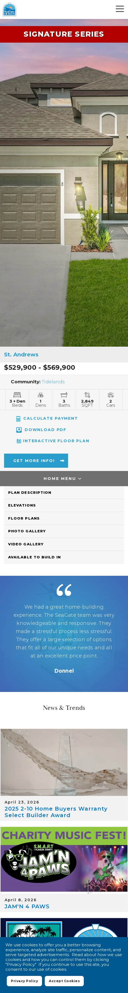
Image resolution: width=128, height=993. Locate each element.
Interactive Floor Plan (52, 441)
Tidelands (53, 381)
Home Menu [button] (60, 478)
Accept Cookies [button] (64, 982)
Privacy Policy (24, 981)
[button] (34, 463)
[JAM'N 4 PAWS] (64, 860)
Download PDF (41, 430)
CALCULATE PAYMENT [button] (47, 418)
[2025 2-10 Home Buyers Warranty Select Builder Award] (64, 762)
